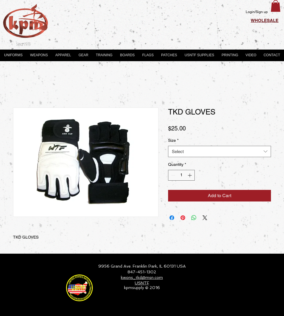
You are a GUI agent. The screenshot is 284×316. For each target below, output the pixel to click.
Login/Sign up (257, 12)
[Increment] (190, 175)
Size (173, 140)
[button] (276, 6)
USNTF (142, 283)
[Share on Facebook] (171, 217)
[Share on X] (204, 217)
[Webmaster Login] (262, 309)
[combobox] (219, 151)
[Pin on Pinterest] (182, 217)
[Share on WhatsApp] (193, 217)
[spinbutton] (181, 175)
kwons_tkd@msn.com (142, 277)
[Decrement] (172, 175)
